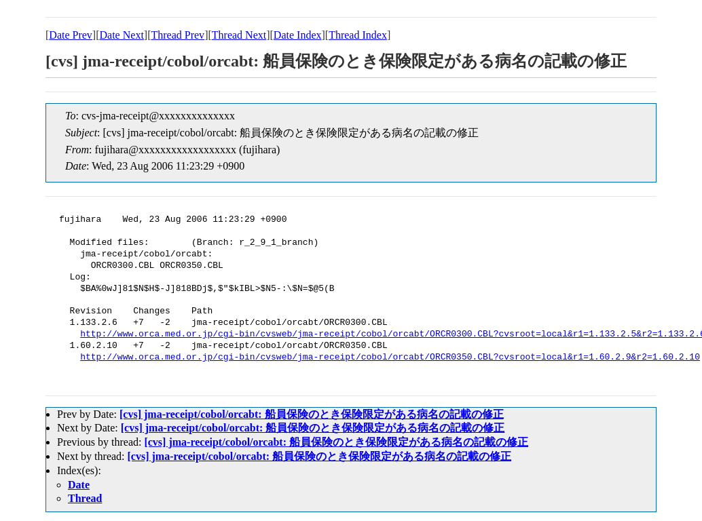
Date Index (298, 35)
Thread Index (358, 35)
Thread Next (239, 35)
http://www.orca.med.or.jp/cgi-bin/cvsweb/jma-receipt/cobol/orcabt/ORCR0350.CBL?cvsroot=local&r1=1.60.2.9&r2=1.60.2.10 (390, 357)
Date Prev (70, 35)
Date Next (122, 35)
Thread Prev (177, 35)
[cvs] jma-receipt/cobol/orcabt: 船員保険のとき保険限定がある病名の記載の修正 (311, 414)
